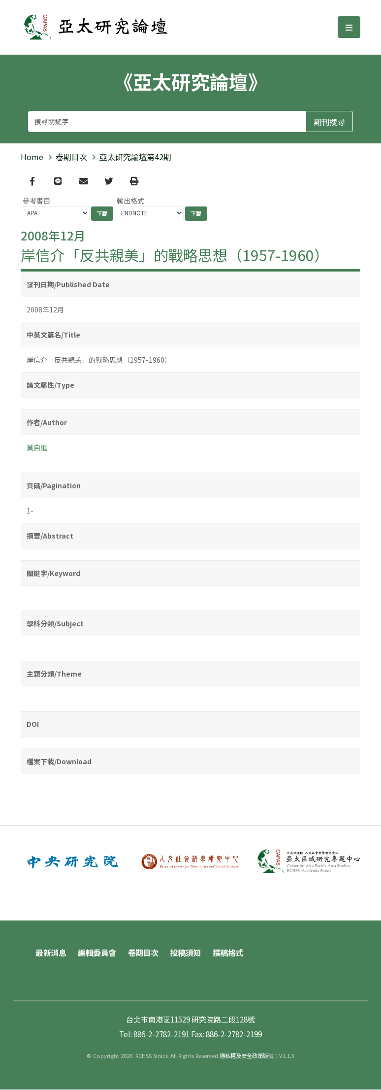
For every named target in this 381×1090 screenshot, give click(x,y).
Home (32, 157)
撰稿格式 (228, 953)
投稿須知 (185, 953)
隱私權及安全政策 (241, 1056)
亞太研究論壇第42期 (135, 157)
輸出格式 (130, 200)
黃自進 (37, 447)
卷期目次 (71, 157)
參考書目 (36, 200)
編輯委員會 (97, 953)
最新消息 (50, 953)
